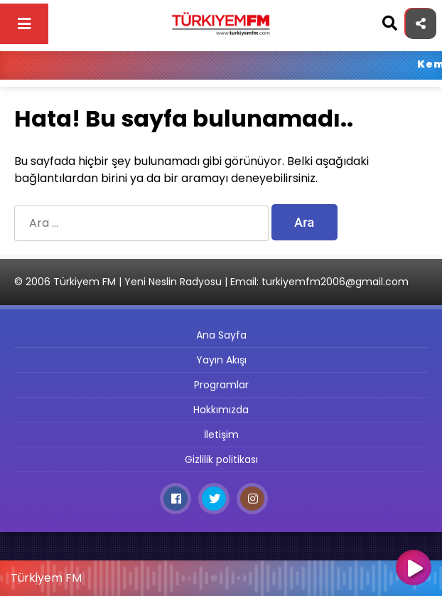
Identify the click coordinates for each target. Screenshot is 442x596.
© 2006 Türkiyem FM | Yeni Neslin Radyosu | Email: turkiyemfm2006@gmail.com (211, 282)
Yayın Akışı (221, 360)
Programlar (221, 385)
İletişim (221, 434)
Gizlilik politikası (221, 459)
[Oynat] (413, 569)
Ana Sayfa (221, 335)
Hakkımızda (221, 410)
